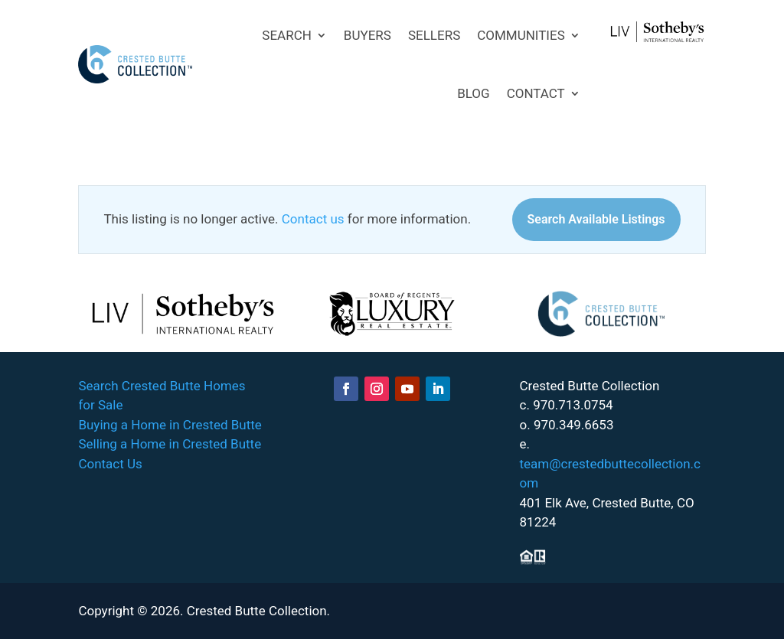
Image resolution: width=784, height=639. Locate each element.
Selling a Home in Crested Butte (169, 444)
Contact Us (110, 463)
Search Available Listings (596, 219)
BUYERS (367, 35)
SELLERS (434, 35)
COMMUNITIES (521, 35)
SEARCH (287, 35)
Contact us (313, 219)
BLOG (473, 93)
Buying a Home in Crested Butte (169, 424)
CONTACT (536, 93)
